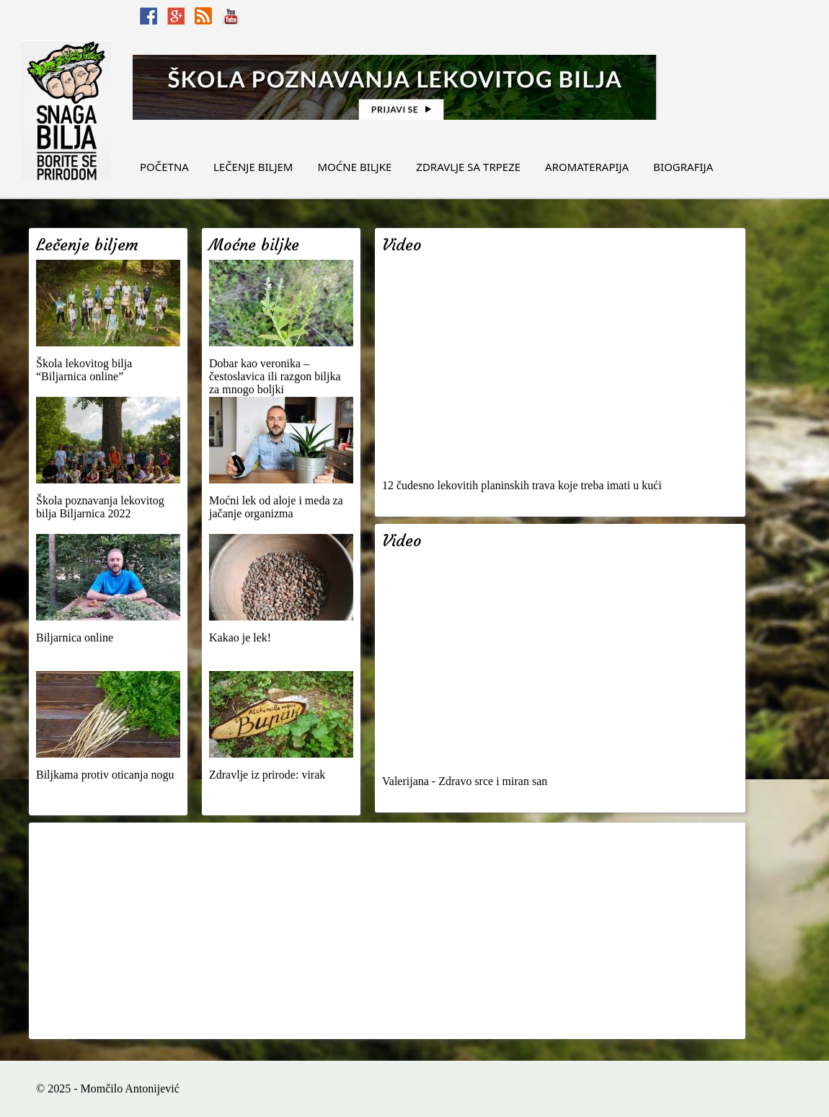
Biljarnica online (74, 637)
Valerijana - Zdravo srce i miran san (464, 781)
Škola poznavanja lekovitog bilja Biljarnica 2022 (100, 507)
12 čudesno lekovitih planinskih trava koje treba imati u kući (522, 485)
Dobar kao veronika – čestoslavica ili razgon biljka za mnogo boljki (275, 376)
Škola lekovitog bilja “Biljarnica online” (84, 369)
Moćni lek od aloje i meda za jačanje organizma (276, 507)
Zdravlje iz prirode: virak (267, 774)
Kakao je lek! (240, 637)
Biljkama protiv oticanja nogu (105, 774)
